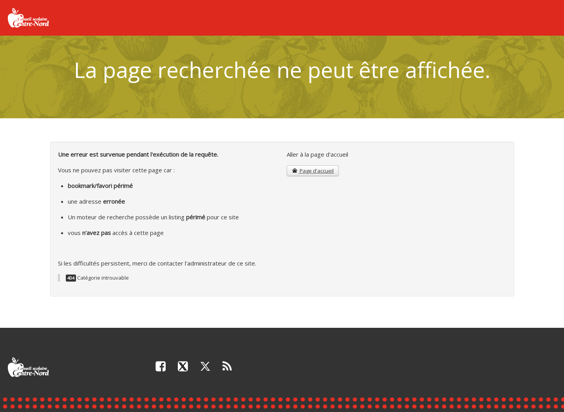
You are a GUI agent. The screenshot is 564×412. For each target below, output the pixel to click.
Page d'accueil (313, 170)
